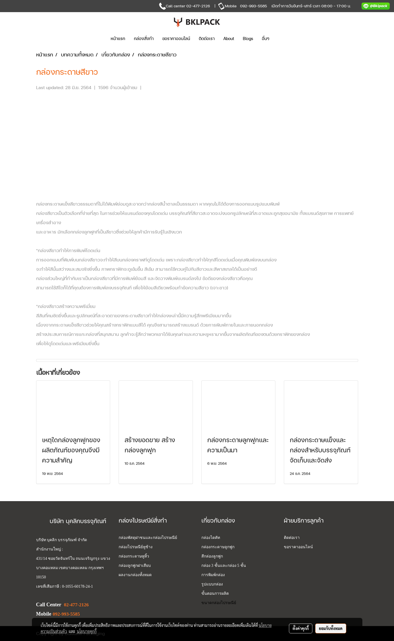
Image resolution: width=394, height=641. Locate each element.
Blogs (248, 38)
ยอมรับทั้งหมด (331, 628)
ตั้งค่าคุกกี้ (301, 628)
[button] (282, 38)
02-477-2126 (198, 5)
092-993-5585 (253, 5)
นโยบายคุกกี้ (87, 631)
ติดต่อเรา (207, 38)
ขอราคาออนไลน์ (176, 38)
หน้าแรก (118, 38)
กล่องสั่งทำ (144, 38)
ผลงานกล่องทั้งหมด (135, 575)
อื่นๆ (265, 38)
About (228, 38)
